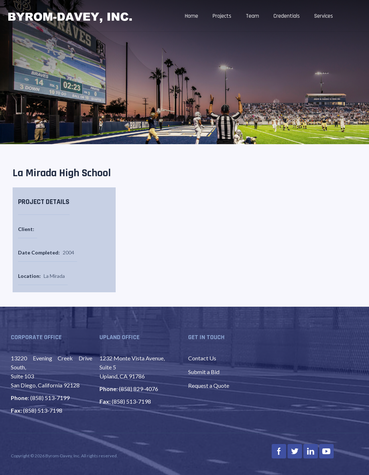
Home (191, 16)
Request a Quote (208, 385)
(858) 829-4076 (138, 388)
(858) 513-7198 (42, 410)
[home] (70, 16)
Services (323, 16)
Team (252, 16)
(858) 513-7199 (50, 397)
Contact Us (202, 358)
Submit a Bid (203, 371)
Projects (222, 16)
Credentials (287, 16)
